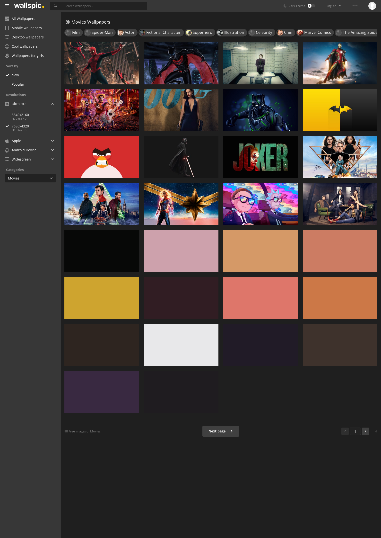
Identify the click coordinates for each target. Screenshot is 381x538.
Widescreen (18, 159)
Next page (220, 431)
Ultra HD (15, 103)
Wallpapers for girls (24, 55)
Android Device (20, 150)
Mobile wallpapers (23, 28)
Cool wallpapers (21, 46)
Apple (13, 140)
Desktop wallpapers (24, 37)
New (15, 75)
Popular (18, 84)
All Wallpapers (20, 18)
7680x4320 (36, 126)
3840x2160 (20, 115)
